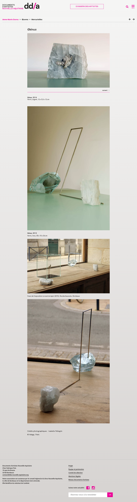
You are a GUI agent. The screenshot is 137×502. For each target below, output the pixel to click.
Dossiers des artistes (87, 6)
